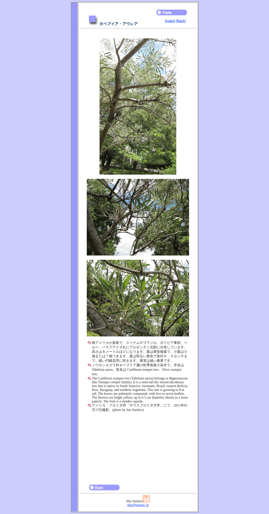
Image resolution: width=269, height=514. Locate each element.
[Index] (170, 21)
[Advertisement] (138, 446)
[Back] (181, 21)
